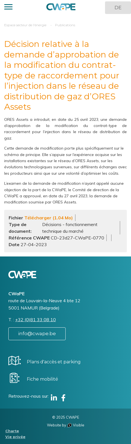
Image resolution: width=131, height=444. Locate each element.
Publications (65, 25)
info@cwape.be (37, 333)
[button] (8, 7)
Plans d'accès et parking (54, 361)
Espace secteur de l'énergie (25, 25)
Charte (12, 431)
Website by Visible (65, 425)
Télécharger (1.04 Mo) (48, 217)
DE (118, 7)
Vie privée (15, 437)
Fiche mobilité (42, 379)
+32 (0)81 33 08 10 (35, 319)
